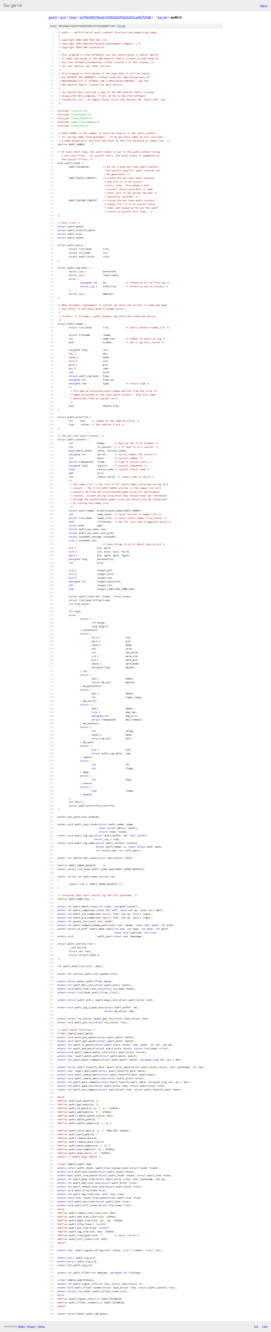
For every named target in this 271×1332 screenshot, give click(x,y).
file (121, 26)
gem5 (53, 17)
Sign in (263, 5)
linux (73, 17)
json (264, 1326)
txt (256, 1326)
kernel (162, 17)
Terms (41, 1326)
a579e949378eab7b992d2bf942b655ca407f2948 (115, 17)
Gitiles (21, 1326)
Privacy (31, 1326)
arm (63, 17)
